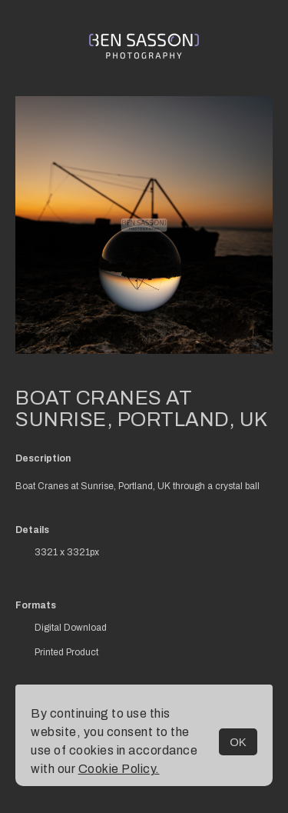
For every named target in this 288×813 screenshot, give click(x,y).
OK (238, 741)
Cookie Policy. (119, 768)
